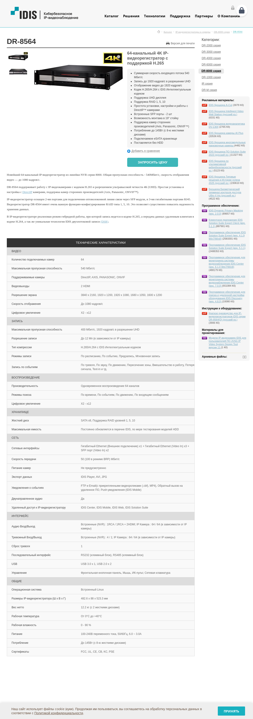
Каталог (111, 16)
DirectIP (27, 192)
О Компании (229, 16)
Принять (231, 711)
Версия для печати (183, 43)
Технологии (154, 16)
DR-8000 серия (222, 32)
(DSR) (104, 221)
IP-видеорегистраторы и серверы (192, 32)
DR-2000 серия (211, 45)
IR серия (207, 83)
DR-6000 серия (211, 64)
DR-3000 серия (211, 51)
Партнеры (204, 16)
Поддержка (180, 16)
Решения (131, 16)
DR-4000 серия (211, 58)
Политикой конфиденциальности (58, 713)
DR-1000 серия (211, 77)
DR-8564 (237, 31)
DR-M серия (209, 90)
